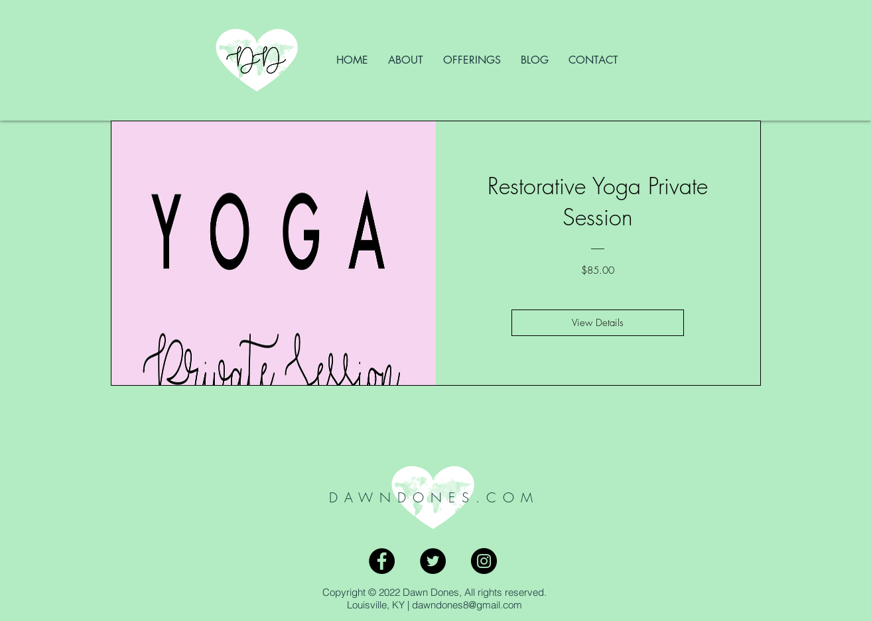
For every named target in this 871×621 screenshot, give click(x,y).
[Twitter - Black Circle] (433, 561)
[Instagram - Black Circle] (484, 561)
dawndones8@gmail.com (467, 604)
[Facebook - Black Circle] (382, 561)
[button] (472, 60)
